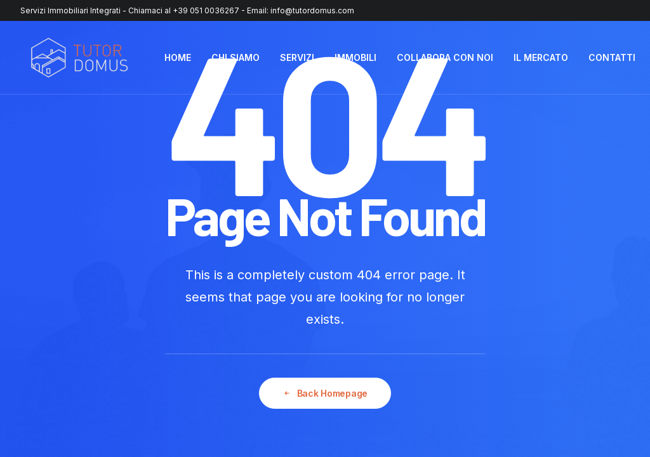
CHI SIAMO (235, 57)
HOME (177, 57)
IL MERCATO (541, 57)
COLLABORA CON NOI (445, 57)
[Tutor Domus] (79, 57)
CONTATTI (611, 57)
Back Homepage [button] (325, 393)
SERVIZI (297, 57)
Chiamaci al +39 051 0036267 (183, 10)
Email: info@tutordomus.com (300, 10)
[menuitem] (178, 58)
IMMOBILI (355, 57)
